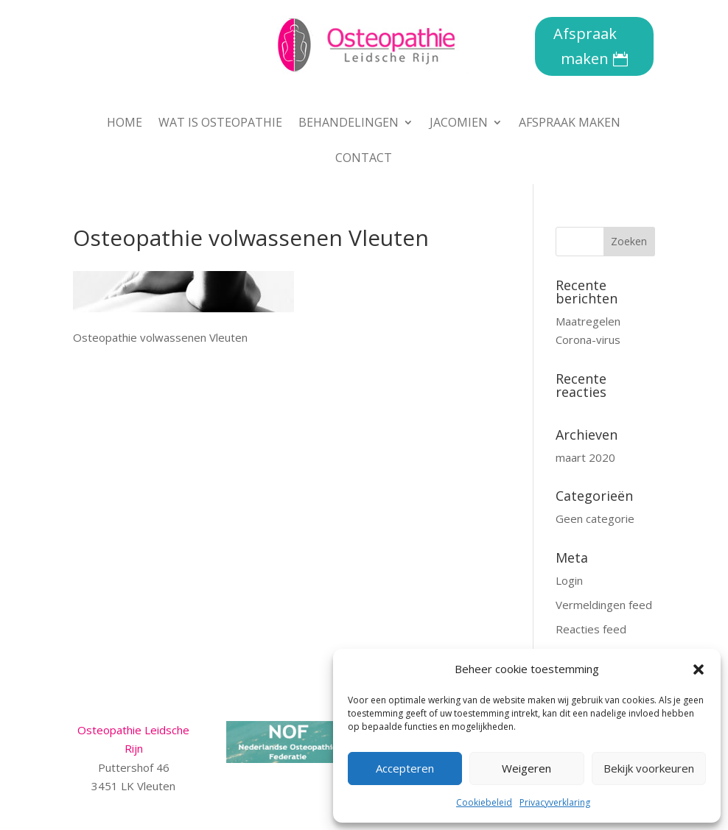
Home (124, 123)
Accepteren (405, 768)
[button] (698, 669)
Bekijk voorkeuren (648, 768)
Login (569, 580)
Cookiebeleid (484, 802)
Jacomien (459, 123)
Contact (363, 159)
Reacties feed (591, 629)
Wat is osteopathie (220, 123)
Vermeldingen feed (604, 604)
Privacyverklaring (554, 802)
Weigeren (526, 768)
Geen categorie (595, 518)
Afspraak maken (585, 46)
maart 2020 (585, 457)
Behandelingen (348, 123)
